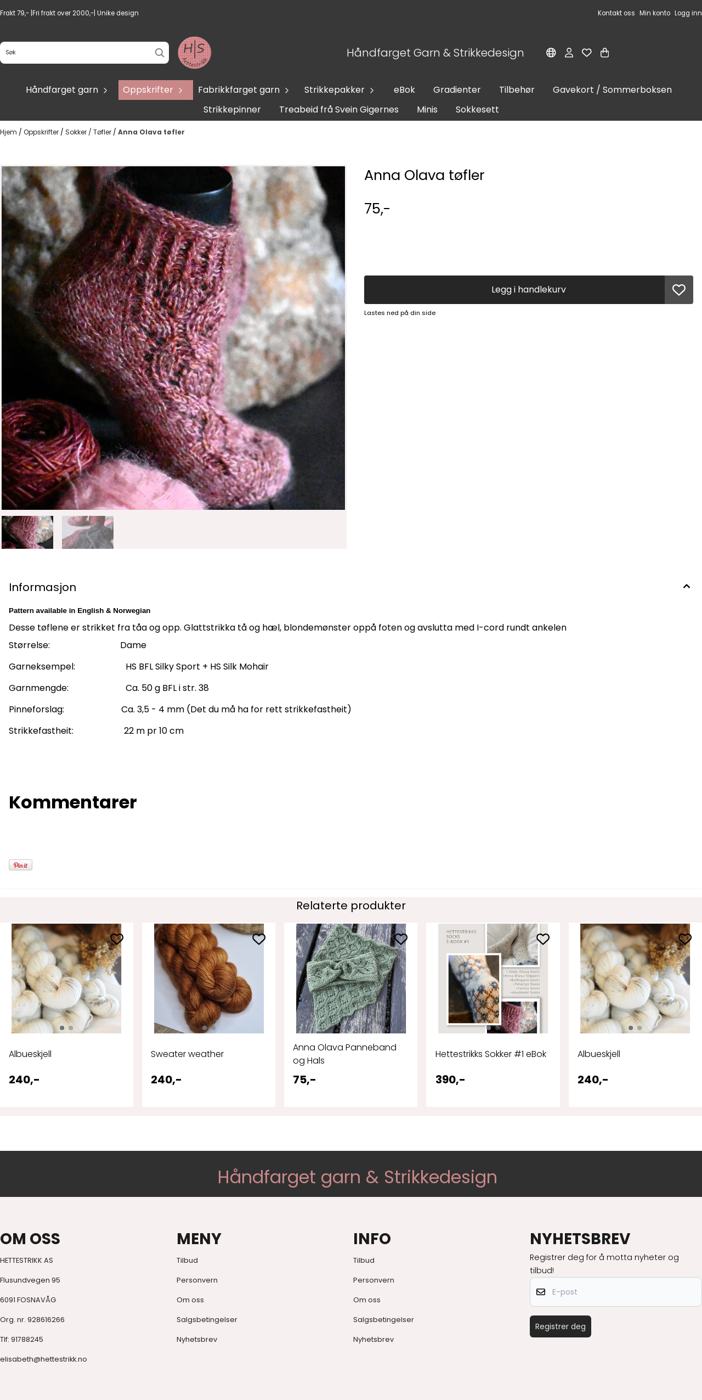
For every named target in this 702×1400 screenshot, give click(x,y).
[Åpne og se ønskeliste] (587, 52)
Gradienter (457, 89)
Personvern (197, 1280)
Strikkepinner (232, 109)
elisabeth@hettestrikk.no (43, 1359)
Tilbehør (517, 89)
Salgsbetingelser (207, 1319)
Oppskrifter (42, 132)
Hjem (9, 132)
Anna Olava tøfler (151, 132)
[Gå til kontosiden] (569, 52)
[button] (679, 289)
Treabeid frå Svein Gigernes (339, 109)
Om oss (190, 1300)
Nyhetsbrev (197, 1339)
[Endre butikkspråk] (551, 52)
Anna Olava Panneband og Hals (345, 1054)
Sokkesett (477, 109)
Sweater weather (187, 1054)
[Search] (160, 53)
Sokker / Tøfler (89, 132)
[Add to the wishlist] (116, 939)
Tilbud (187, 1260)
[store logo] (195, 52)
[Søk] (84, 53)
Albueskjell (30, 1054)
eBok (404, 89)
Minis (427, 109)
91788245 (27, 1339)
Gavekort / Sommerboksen (612, 89)
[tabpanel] (66, 1015)
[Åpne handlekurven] (604, 52)
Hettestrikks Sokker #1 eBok (490, 1054)
